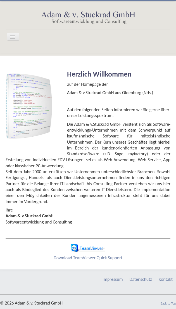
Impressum (113, 279)
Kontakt (166, 279)
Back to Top (168, 303)
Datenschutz (140, 279)
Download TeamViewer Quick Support (88, 257)
